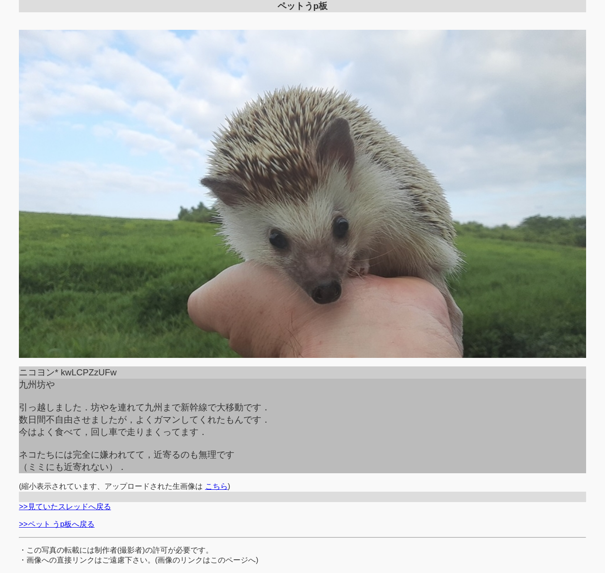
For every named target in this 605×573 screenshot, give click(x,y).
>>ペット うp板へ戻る (57, 524)
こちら (216, 486)
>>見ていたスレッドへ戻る (65, 507)
